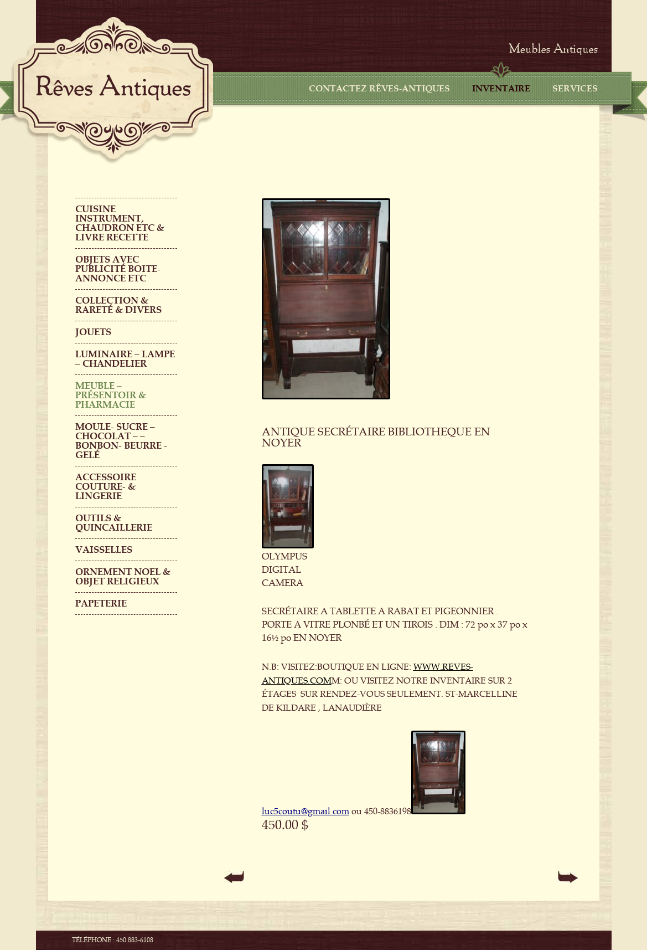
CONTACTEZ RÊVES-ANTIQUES (379, 88)
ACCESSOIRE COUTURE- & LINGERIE (105, 486)
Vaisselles (103, 550)
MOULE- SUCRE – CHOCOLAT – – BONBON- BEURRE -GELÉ (121, 441)
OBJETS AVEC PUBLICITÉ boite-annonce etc (118, 269)
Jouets (93, 332)
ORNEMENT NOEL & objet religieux (122, 576)
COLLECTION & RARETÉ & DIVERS (118, 305)
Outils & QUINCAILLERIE (113, 522)
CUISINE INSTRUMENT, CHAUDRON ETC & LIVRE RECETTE (119, 223)
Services (575, 88)
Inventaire (501, 88)
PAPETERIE (101, 603)
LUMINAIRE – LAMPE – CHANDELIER (125, 358)
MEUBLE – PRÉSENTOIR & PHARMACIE (110, 395)
